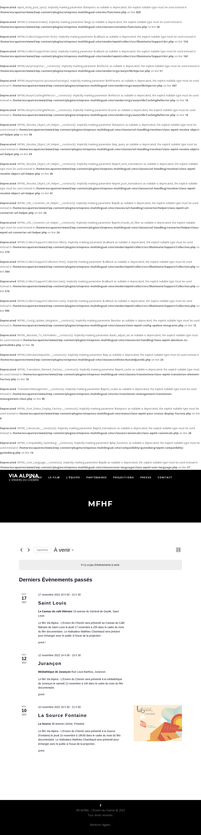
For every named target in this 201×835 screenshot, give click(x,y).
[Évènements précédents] (21, 550)
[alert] (100, 565)
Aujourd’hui (42, 550)
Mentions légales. (100, 825)
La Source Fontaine (62, 715)
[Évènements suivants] (28, 550)
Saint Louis (52, 603)
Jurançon (50, 663)
